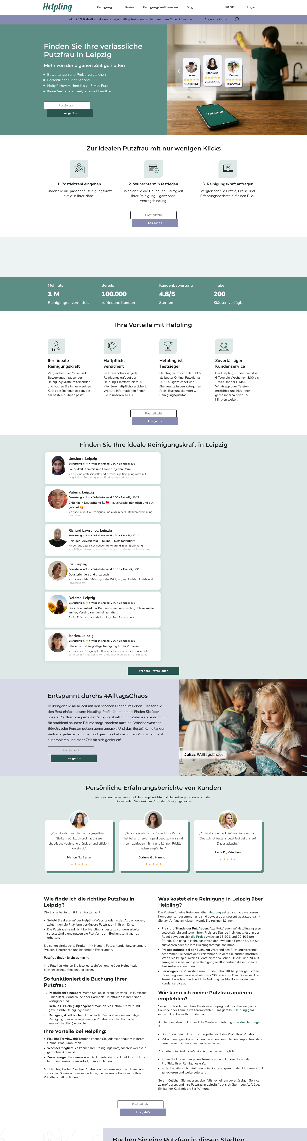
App (46, 1096)
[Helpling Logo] (57, 7)
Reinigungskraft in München (167, 1085)
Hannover (176, 1026)
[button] (232, 7)
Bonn (226, 1017)
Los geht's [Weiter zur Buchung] (115, 105)
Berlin (120, 1012)
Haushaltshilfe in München (131, 1096)
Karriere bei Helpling (54, 1089)
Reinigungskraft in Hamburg (167, 1089)
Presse (47, 1082)
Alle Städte (121, 1048)
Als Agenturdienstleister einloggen (208, 1082)
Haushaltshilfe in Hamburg (131, 1099)
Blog (190, 7)
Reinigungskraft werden (160, 7)
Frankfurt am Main (128, 1036)
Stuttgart (175, 1012)
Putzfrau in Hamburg (128, 1085)
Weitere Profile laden (153, 547)
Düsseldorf (123, 1040)
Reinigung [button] (104, 7)
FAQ (81, 1092)
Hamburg (122, 1026)
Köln (119, 1031)
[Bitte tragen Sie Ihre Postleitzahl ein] (66, 105)
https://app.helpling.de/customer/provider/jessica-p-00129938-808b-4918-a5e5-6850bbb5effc (214, 533)
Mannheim (176, 1040)
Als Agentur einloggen (202, 1085)
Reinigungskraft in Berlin (166, 1082)
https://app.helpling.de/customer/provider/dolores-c (106, 535)
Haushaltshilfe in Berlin (129, 1092)
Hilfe (82, 1096)
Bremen (175, 1036)
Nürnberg (229, 1012)
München (122, 1021)
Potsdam (122, 1017)
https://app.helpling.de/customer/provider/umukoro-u (107, 459)
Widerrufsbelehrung (90, 1085)
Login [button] (251, 7)
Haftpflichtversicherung (91, 1089)
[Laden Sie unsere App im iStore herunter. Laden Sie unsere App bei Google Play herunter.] (114, 1113)
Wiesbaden (231, 1026)
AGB (82, 1082)
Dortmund (176, 1021)
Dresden (175, 1031)
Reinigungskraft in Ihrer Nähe (168, 1092)
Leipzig (174, 1017)
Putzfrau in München (128, 1089)
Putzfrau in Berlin (126, 1082)
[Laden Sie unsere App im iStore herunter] (91, 1113)
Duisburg (229, 1021)
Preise (129, 7)
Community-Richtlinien (56, 1099)
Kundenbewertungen (55, 1085)
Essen (227, 1031)
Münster (229, 1036)
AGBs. (129, 379)
